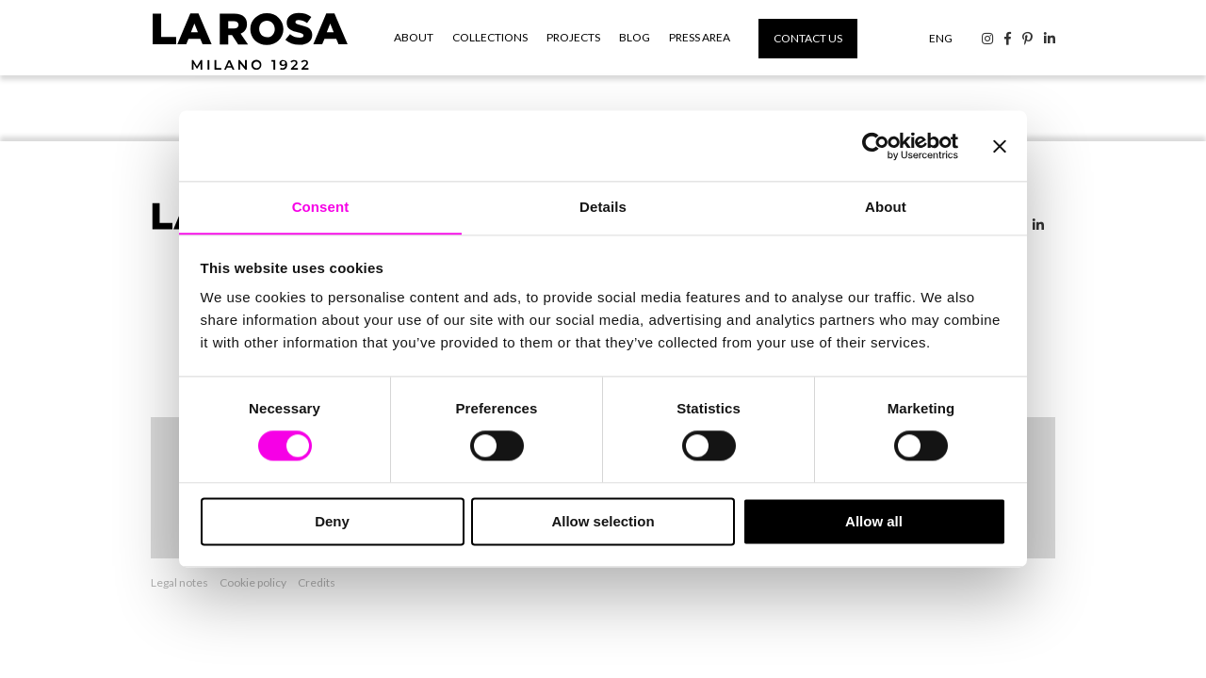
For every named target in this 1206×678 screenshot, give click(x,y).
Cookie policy (253, 580)
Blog (634, 37)
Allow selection (602, 522)
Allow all (874, 522)
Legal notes (179, 580)
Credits (316, 580)
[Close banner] (999, 145)
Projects (573, 37)
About (413, 37)
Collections (490, 37)
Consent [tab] (321, 207)
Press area (699, 37)
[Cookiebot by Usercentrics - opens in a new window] (875, 145)
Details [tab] (603, 207)
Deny (332, 522)
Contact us (808, 38)
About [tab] (885, 207)
